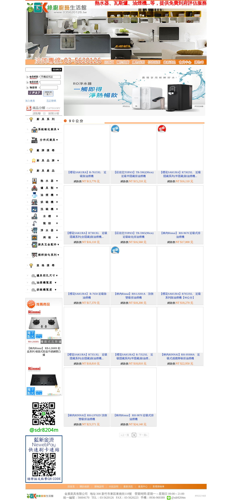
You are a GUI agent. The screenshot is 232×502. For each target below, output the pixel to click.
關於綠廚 (84, 486)
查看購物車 (158, 486)
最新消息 (128, 486)
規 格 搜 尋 (45, 266)
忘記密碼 (51, 100)
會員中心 (143, 486)
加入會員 (30, 100)
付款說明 (113, 486)
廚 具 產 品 (45, 171)
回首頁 (71, 486)
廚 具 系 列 (45, 119)
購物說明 (99, 486)
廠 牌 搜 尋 (45, 150)
